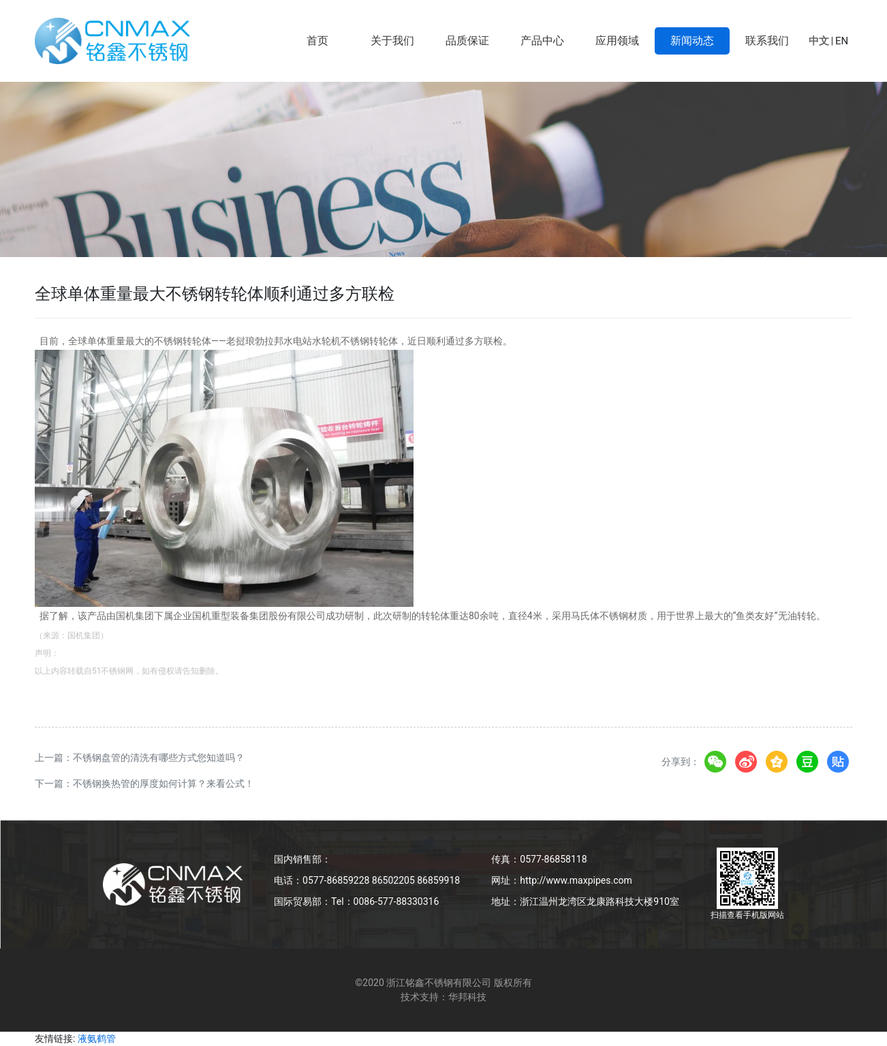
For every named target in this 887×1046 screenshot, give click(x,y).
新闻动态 (692, 40)
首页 (317, 40)
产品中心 (542, 40)
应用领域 (617, 40)
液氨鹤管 (97, 1038)
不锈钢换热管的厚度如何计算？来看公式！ (163, 783)
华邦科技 (467, 996)
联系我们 (767, 40)
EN (841, 41)
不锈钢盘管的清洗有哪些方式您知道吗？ (159, 757)
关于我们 (392, 40)
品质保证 (467, 40)
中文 (819, 41)
